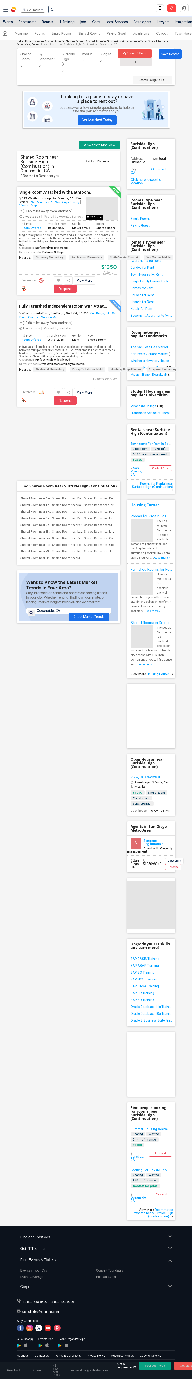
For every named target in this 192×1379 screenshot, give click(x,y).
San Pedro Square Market (151, 354)
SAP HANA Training (145, 986)
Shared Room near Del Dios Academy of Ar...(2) (51, 476)
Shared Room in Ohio (58, 41)
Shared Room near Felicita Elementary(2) (79, 476)
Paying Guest (116, 34)
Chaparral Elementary (162, 369)
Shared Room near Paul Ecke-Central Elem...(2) (82, 449)
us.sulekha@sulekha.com (40, 1312)
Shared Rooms (89, 34)
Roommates (27, 23)
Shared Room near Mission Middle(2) (45, 483)
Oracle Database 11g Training (151, 1006)
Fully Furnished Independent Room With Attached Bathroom (63, 306)
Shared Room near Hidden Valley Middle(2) (80, 483)
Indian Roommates (28, 41)
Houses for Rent (142, 295)
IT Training (66, 23)
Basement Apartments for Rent (151, 315)
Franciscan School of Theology (151, 413)
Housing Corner (145, 504)
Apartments (141, 34)
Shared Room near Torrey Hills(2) (105, 436)
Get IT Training (96, 1248)
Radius (87, 54)
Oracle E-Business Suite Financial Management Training (151, 1020)
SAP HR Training (142, 993)
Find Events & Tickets (96, 1260)
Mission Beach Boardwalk (151, 374)
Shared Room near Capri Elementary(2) (45, 449)
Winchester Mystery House (151, 360)
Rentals (47, 23)
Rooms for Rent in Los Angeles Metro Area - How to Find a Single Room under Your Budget (151, 516)
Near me (21, 34)
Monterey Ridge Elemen (126, 369)
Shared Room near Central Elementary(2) (78, 469)
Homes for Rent (142, 288)
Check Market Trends (89, 545)
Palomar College (53, 252)
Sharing (138, 1134)
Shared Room (26, 56)
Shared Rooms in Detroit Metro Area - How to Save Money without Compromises (151, 623)
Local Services (116, 23)
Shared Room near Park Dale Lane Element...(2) (83, 456)
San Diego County (67, 202)
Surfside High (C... (68, 59)
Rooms (40, 34)
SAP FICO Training (144, 979)
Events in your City (33, 1270)
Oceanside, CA (139, 1199)
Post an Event (106, 1277)
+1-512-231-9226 (61, 1302)
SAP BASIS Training (145, 958)
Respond (65, 289)
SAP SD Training (142, 999)
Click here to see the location (146, 181)
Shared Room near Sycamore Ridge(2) (45, 443)
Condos (162, 34)
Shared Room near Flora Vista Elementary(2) (113, 449)
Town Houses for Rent (147, 274)
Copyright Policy (150, 1355)
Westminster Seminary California (63, 364)
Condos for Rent (142, 267)
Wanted (154, 1134)
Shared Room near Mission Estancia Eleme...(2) (115, 463)
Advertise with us (122, 1355)
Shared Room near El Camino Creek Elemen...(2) (51, 463)
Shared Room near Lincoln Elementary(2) (47, 489)
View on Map (28, 205)
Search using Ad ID (152, 80)
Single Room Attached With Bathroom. (55, 192)
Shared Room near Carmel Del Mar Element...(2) (51, 429)
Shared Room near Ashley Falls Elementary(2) (50, 436)
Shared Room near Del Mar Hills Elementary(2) (114, 429)
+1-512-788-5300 (34, 1302)
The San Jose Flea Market (151, 347)
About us (23, 1355)
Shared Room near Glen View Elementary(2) (112, 476)
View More (84, 280)
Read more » (162, 557)
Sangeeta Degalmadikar (154, 842)
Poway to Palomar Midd (87, 369)
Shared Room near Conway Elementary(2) (111, 469)
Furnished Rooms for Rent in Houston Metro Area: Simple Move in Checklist (151, 569)
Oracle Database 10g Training (151, 1013)
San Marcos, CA (42, 202)
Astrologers (142, 23)
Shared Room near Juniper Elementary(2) (111, 483)
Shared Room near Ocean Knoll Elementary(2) (50, 456)
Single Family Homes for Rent (151, 281)
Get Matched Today (97, 120)
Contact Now (160, 468)
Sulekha (13, 10)
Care (96, 23)
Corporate (96, 1287)
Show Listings (134, 53)
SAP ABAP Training (145, 965)
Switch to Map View (99, 145)
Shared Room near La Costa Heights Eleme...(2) (83, 463)
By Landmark (47, 56)
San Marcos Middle (158, 257)
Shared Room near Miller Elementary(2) (77, 489)
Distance (105, 161)
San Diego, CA (100, 313)
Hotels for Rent (141, 308)
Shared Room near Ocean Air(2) (73, 443)
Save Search (170, 54)
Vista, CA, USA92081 (145, 777)
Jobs (83, 23)
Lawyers (163, 23)
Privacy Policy (96, 1355)
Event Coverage (31, 1277)
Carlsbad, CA (137, 1158)
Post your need (155, 1365)
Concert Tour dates (109, 1270)
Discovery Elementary (49, 257)
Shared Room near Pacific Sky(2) (105, 443)
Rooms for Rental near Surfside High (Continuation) (152, 487)
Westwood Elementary (50, 369)
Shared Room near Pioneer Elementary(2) (47, 469)
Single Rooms (62, 34)
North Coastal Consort (124, 257)
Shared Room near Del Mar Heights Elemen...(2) (83, 429)
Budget (105, 54)
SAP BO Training (142, 972)
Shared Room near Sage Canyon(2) (75, 436)
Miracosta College (147, 406)
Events (8, 23)
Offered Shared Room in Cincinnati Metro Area (104, 41)
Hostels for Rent (142, 301)
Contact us (42, 1355)
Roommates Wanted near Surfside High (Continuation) (153, 1213)
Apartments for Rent (146, 260)
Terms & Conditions (68, 1355)
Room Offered (31, 228)
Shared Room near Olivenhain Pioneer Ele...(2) (114, 456)
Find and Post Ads (96, 1237)
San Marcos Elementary (86, 257)
